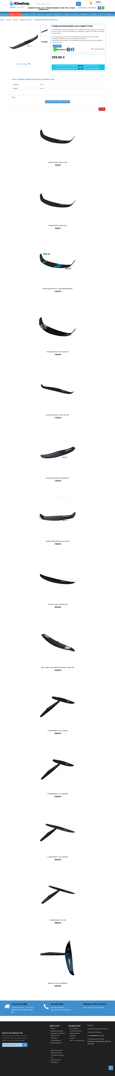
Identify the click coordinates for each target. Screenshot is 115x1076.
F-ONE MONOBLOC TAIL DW (57, 920)
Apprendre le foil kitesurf (58, 1033)
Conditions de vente (75, 1031)
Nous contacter (74, 1028)
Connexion (82, 8)
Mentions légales (75, 1033)
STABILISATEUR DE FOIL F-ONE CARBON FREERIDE (57, 288)
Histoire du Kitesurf (56, 1052)
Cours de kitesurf (56, 1040)
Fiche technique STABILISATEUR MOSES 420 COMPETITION (33, 79)
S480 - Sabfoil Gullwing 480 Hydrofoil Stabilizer (57, 667)
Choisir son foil (55, 1035)
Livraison (72, 1038)
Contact (92, 8)
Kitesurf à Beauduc (56, 1043)
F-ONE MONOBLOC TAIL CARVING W (57, 794)
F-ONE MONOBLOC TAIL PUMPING (57, 857)
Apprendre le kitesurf (57, 1031)
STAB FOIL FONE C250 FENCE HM (57, 604)
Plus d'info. (57, 46)
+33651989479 (21, 7)
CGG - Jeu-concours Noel (77, 1040)
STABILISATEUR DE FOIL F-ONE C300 (57, 352)
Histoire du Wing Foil (57, 1050)
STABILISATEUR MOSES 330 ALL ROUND (57, 541)
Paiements (73, 1035)
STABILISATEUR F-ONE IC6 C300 (57, 162)
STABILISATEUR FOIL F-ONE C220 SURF (57, 415)
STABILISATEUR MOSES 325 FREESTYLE (57, 478)
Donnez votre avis (98, 49)
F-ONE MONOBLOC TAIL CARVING (58, 730)
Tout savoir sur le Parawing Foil (55, 1061)
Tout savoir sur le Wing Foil (57, 1056)
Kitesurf (53, 1028)
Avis (13, 97)
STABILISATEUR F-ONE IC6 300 (57, 225)
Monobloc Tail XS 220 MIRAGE (57, 983)
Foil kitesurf (54, 1038)
